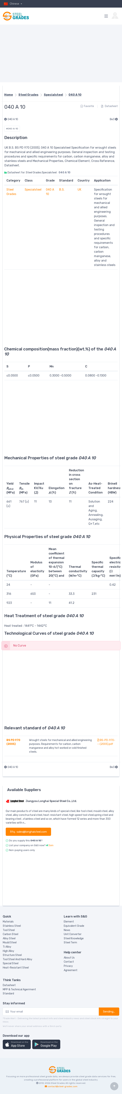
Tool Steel (9, 930)
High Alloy (8, 951)
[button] (17, 1044)
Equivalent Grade (74, 925)
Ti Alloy (7, 946)
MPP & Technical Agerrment (19, 989)
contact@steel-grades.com (62, 1086)
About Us (69, 957)
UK (79, 189)
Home (8, 94)
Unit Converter (72, 934)
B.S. (62, 189)
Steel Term (70, 942)
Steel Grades (28, 94)
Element (69, 921)
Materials (8, 921)
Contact (69, 961)
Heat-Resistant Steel (16, 967)
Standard (8, 993)
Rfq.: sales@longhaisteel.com (28, 831)
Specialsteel (53, 94)
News (67, 930)
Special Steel (10, 963)
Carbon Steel (10, 934)
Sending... (109, 1011)
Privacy (68, 966)
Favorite (87, 106)
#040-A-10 (12, 128)
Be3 (114, 119)
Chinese (11, 3)
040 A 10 (75, 94)
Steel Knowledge (74, 938)
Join (50, 845)
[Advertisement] (61, 53)
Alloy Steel (9, 938)
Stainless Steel (12, 925)
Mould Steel (10, 942)
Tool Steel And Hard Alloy (17, 959)
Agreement (70, 970)
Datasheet (109, 106)
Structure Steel (12, 955)
